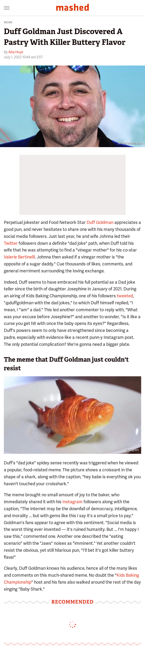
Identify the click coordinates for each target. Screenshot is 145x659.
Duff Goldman (100, 222)
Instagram (132, 450)
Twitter (11, 243)
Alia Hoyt (15, 52)
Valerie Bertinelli (19, 257)
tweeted (125, 296)
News (8, 22)
